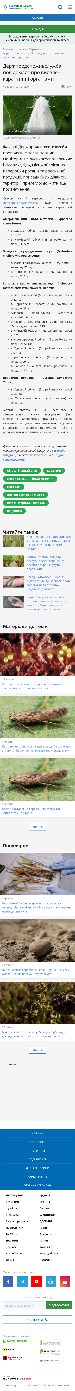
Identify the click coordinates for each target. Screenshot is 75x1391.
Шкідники (47, 1215)
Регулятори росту (17, 1221)
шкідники (14, 511)
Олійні (10, 1260)
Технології (37, 1142)
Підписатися (59, 1305)
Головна (8, 49)
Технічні (45, 1202)
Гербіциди (12, 1202)
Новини (21, 49)
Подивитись (37, 1159)
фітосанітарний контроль (26, 503)
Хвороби (46, 1260)
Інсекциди (12, 1215)
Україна (34, 49)
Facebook (58, 451)
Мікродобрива (49, 1253)
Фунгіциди (12, 1208)
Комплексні (47, 1247)
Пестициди (14, 1195)
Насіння (12, 1240)
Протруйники (14, 1227)
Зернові (11, 1247)
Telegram (9, 455)
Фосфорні (46, 1234)
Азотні (43, 1227)
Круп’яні (45, 1195)
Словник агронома (37, 1185)
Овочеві (45, 1208)
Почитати (37, 1150)
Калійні (44, 1240)
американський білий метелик (30, 479)
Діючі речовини (37, 1168)
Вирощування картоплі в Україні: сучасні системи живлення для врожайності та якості (37, 38)
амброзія (13, 487)
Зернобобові (14, 1253)
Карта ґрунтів (37, 1176)
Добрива (46, 1221)
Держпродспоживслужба (20, 203)
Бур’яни (12, 1234)
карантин (54, 470)
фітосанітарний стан (22, 470)
